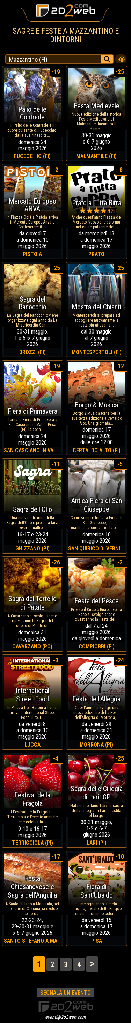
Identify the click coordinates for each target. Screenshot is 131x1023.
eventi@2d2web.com (65, 1017)
